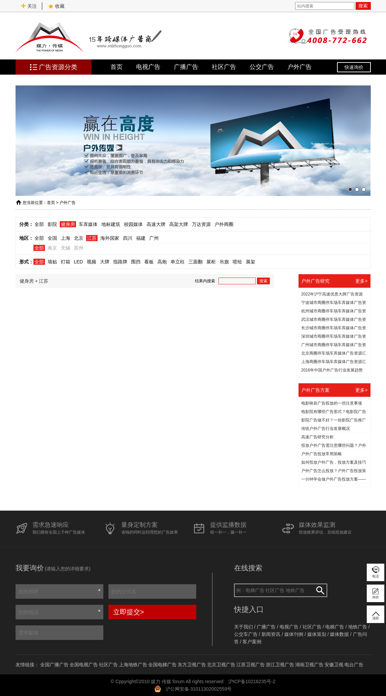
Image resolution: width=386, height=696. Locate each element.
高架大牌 (178, 224)
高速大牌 (156, 224)
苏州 (78, 248)
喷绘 (237, 261)
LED (78, 261)
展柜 (211, 261)
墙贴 (52, 261)
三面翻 (195, 261)
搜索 (363, 5)
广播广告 (186, 66)
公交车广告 (246, 634)
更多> (361, 281)
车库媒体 (88, 224)
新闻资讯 (270, 634)
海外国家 (109, 238)
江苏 (92, 238)
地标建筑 (110, 224)
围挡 (135, 261)
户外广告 (299, 66)
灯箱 (65, 261)
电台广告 (353, 664)
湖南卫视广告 (309, 664)
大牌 (104, 261)
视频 (91, 261)
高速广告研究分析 (317, 437)
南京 (52, 248)
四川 (127, 238)
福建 (141, 238)
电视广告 (148, 66)
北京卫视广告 (221, 664)
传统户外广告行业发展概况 (325, 428)
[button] (350, 189)
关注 (29, 6)
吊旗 (224, 261)
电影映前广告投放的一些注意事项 (331, 403)
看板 (149, 261)
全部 (39, 224)
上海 (65, 238)
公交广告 (262, 66)
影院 (52, 224)
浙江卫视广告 (280, 664)
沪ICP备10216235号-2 (252, 681)
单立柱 (178, 261)
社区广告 (224, 66)
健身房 (68, 224)
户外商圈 (223, 224)
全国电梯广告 (162, 664)
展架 (250, 261)
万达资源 (201, 224)
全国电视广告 (84, 664)
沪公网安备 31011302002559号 (198, 689)
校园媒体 (133, 224)
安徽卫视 (334, 664)
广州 (154, 238)
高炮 (162, 261)
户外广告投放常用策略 (321, 454)
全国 (52, 238)
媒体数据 (339, 634)
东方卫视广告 (192, 664)
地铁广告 (357, 626)
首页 (116, 66)
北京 (78, 238)
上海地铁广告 (133, 664)
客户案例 (251, 641)
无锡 (65, 248)
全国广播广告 (54, 664)
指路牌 (120, 261)
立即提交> (128, 612)
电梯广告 (334, 626)
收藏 (56, 6)
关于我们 (243, 626)
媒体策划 (316, 634)
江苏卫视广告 (250, 664)
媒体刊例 (293, 634)
